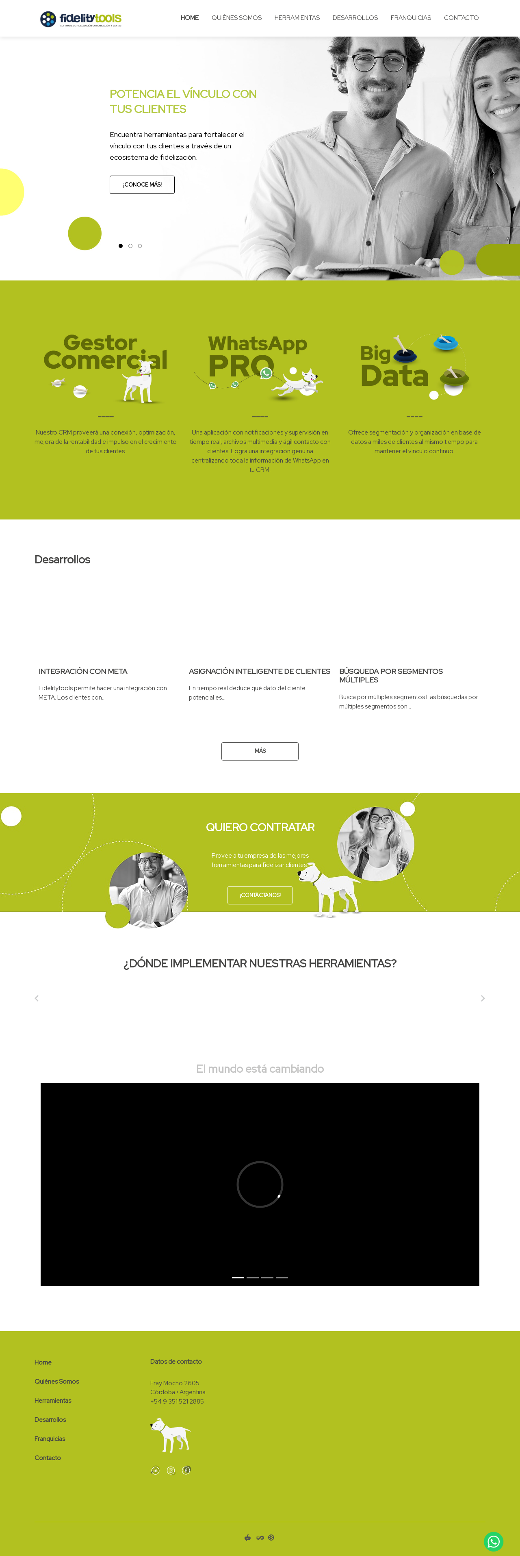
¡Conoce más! (142, 184)
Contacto (461, 18)
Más (260, 751)
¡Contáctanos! (260, 895)
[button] (10, 140)
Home (190, 18)
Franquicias (411, 18)
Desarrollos (355, 18)
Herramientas (297, 18)
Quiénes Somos (237, 18)
